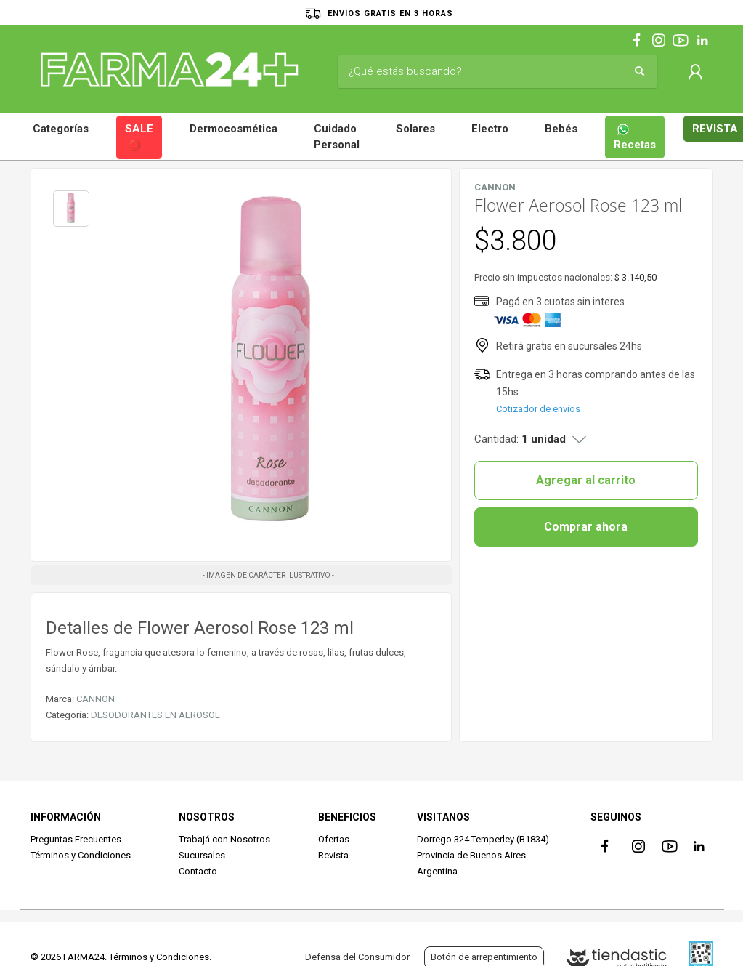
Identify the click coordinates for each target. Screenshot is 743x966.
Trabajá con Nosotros (224, 839)
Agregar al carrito (586, 480)
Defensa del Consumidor (357, 956)
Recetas (635, 137)
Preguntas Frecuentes (76, 839)
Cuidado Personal (337, 137)
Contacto (198, 871)
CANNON (95, 698)
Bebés (561, 128)
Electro (489, 128)
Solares (415, 128)
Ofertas (333, 839)
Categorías (61, 128)
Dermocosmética (233, 128)
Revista (333, 855)
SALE (139, 138)
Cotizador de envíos (538, 408)
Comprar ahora (586, 527)
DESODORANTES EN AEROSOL (155, 714)
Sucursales (202, 855)
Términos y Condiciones (81, 855)
